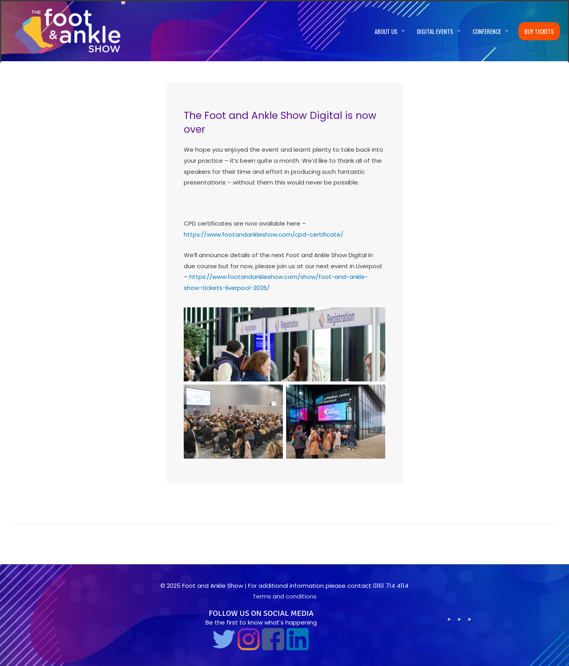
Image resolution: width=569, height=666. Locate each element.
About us (386, 31)
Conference (487, 31)
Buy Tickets (539, 31)
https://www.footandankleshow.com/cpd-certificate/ (263, 234)
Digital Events (435, 31)
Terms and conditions (284, 596)
